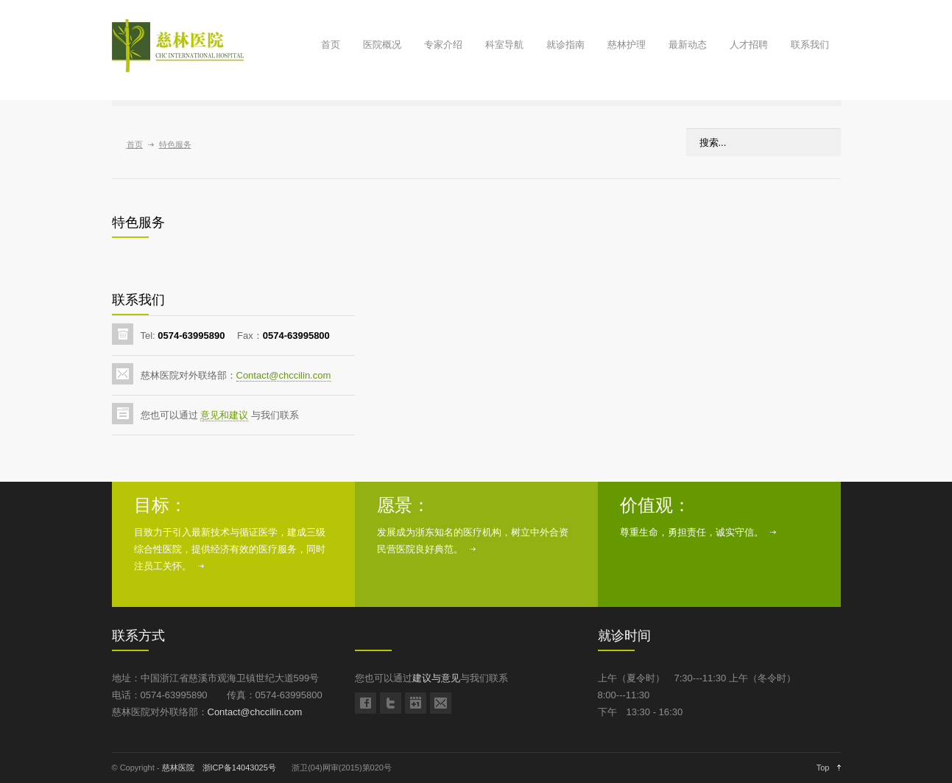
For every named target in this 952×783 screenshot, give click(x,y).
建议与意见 (436, 678)
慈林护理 (626, 44)
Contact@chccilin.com (283, 375)
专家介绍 (443, 44)
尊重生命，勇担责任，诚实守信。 (692, 532)
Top (823, 767)
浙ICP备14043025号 (239, 767)
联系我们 (810, 44)
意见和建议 (224, 415)
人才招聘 (749, 44)
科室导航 (504, 44)
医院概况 (382, 44)
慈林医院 (178, 767)
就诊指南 (565, 44)
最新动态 (688, 44)
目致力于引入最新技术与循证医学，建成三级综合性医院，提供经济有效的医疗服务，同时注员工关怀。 (229, 549)
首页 (330, 44)
